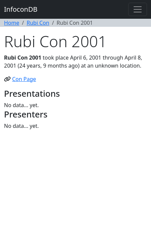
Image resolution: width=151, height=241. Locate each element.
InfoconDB (20, 9)
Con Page (24, 79)
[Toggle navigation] (137, 9)
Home (11, 22)
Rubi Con (37, 22)
